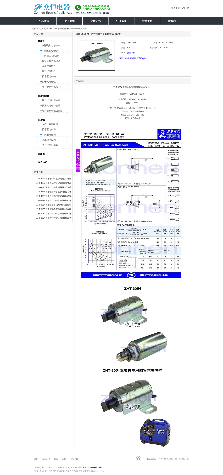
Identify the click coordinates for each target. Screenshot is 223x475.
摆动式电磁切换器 (51, 100)
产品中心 (42, 28)
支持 (64, 458)
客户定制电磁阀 (50, 145)
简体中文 (175, 8)
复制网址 (133, 58)
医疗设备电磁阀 (50, 124)
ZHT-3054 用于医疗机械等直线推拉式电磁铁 (67, 28)
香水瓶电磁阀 (49, 139)
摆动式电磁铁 (49, 71)
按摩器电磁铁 (49, 76)
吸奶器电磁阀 (49, 134)
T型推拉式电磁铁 (50, 55)
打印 (139, 58)
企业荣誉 (46, 458)
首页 (34, 28)
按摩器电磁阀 (49, 129)
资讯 (36, 458)
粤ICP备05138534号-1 (93, 467)
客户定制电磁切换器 (52, 110)
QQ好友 (144, 58)
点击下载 (131, 53)
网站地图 (73, 458)
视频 (56, 458)
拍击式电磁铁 (49, 81)
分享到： (121, 58)
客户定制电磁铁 (50, 86)
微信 (127, 58)
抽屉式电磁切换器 (51, 105)
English (185, 8)
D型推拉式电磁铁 (51, 45)
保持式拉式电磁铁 (51, 61)
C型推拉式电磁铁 (51, 50)
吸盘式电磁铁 (49, 66)
